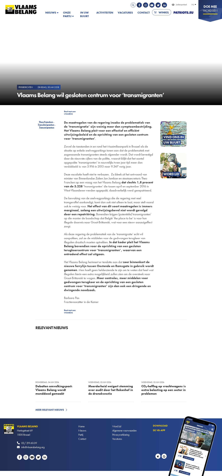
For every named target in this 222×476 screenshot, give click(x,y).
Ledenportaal (181, 4)
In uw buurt (84, 14)
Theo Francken (46, 122)
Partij (80, 434)
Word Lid (116, 426)
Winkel (164, 12)
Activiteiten (104, 12)
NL (192, 4)
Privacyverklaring (120, 434)
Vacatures (125, 12)
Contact (144, 12)
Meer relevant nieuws (49, 409)
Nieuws (50, 12)
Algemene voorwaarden (124, 430)
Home (81, 426)
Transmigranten (46, 127)
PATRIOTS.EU (183, 12)
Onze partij (67, 14)
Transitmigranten (46, 124)
